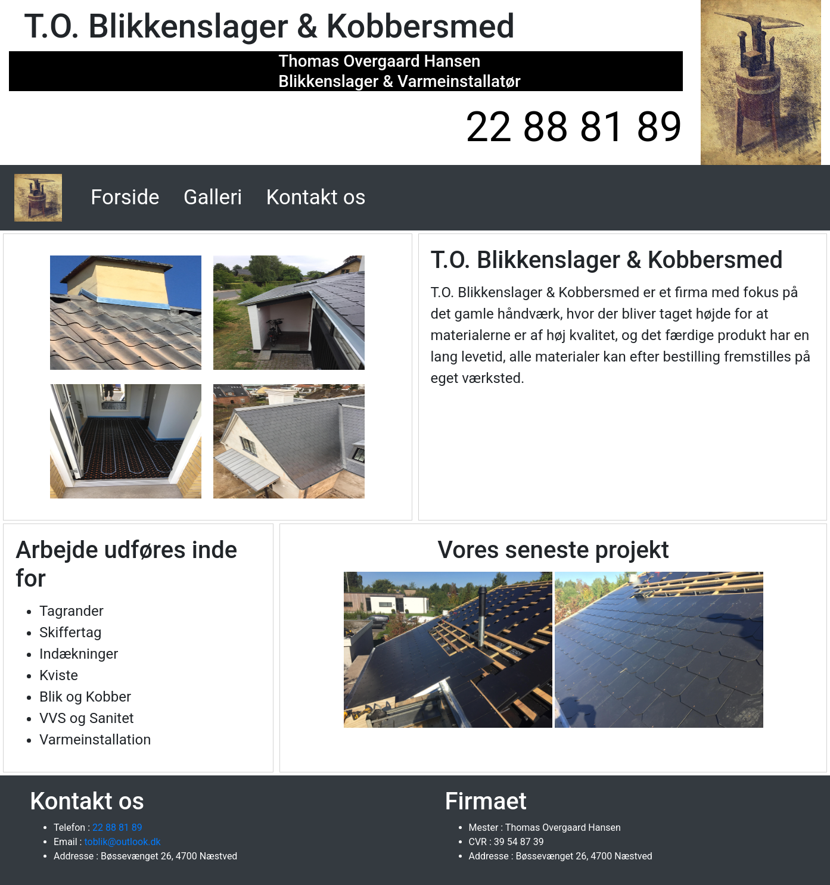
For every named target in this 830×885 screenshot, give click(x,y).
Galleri (213, 197)
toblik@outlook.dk (121, 841)
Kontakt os (316, 197)
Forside (127, 196)
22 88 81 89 (574, 126)
